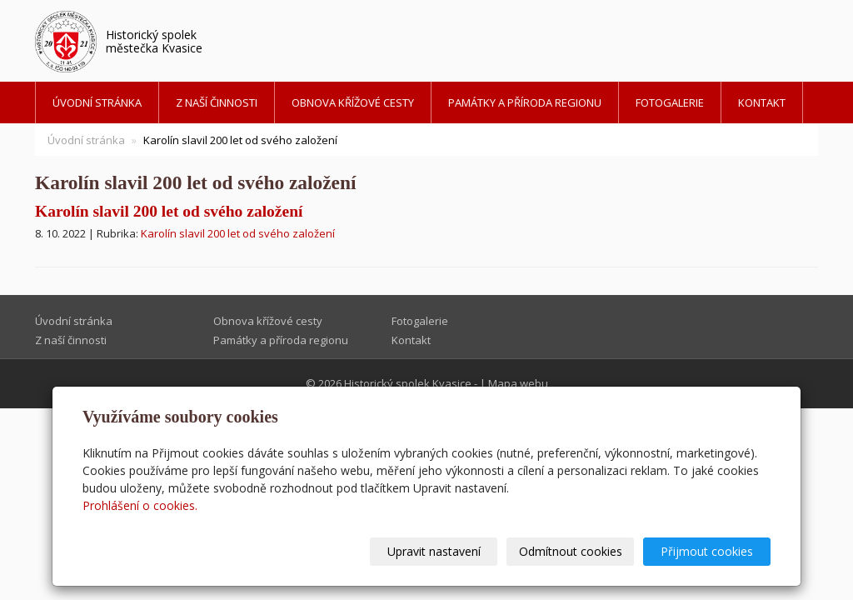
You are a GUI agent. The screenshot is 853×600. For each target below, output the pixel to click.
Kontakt (762, 102)
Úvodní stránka (97, 102)
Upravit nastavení (434, 551)
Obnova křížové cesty (353, 102)
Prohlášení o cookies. (139, 505)
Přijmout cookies (707, 551)
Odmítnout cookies (570, 551)
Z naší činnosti (216, 102)
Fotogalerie (670, 102)
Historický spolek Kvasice (407, 383)
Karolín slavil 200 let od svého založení (168, 211)
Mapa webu (518, 383)
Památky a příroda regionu (524, 102)
